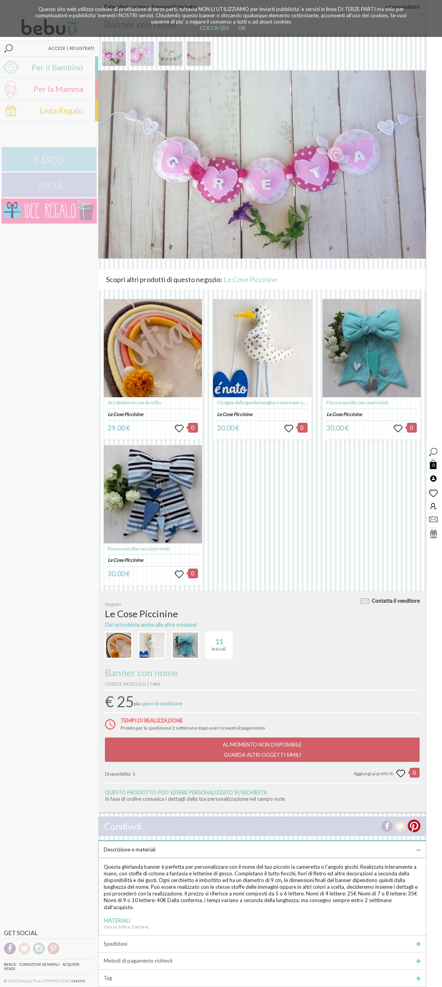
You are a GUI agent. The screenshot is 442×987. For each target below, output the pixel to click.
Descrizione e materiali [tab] (262, 849)
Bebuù (10, 964)
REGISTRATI (82, 48)
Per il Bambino (57, 67)
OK (242, 28)
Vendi (9, 969)
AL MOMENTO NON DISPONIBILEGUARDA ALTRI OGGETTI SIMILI (262, 749)
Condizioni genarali (39, 964)
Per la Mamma (58, 89)
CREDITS (78, 981)
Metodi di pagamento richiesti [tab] (262, 961)
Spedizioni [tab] (262, 944)
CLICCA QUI (214, 28)
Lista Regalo (61, 110)
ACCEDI (56, 48)
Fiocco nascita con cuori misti (138, 549)
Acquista (70, 964)
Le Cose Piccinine (250, 279)
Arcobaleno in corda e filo (134, 402)
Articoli (218, 641)
